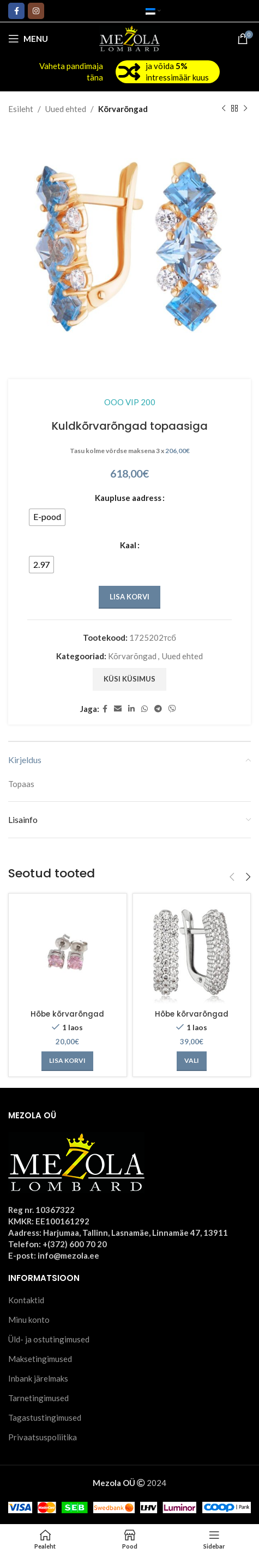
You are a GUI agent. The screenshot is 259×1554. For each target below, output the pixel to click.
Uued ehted (65, 109)
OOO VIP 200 (129, 402)
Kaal (128, 545)
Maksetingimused (40, 1359)
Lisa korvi (129, 596)
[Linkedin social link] (131, 709)
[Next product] (245, 108)
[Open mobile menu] (28, 38)
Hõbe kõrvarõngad (67, 1014)
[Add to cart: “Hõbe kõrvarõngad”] (67, 1061)
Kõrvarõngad (123, 109)
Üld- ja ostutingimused (48, 1339)
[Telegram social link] (158, 709)
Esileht (20, 109)
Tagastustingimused (44, 1417)
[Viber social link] (172, 709)
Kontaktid (26, 1300)
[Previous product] (223, 108)
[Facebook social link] (16, 11)
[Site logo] (129, 37)
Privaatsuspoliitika (42, 1437)
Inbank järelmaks (38, 1378)
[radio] (47, 517)
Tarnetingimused (38, 1398)
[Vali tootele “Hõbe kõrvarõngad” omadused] (192, 1061)
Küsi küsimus (129, 678)
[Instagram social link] (36, 11)
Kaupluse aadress (128, 498)
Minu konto (29, 1319)
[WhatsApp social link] (144, 709)
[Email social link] (118, 709)
